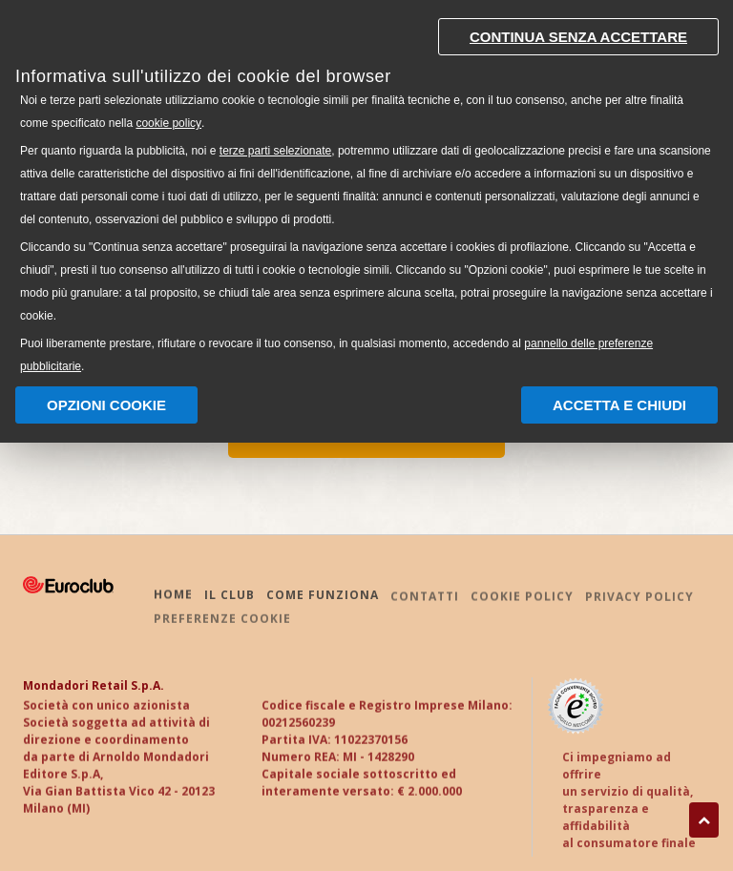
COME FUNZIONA (322, 597)
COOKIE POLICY (522, 599)
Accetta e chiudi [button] (619, 405)
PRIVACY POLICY (639, 600)
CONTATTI (424, 599)
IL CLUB (229, 597)
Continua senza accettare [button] (578, 37)
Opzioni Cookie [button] (106, 405)
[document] (366, 191)
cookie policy (168, 123)
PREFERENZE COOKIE (222, 621)
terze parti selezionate (275, 150)
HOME (173, 597)
